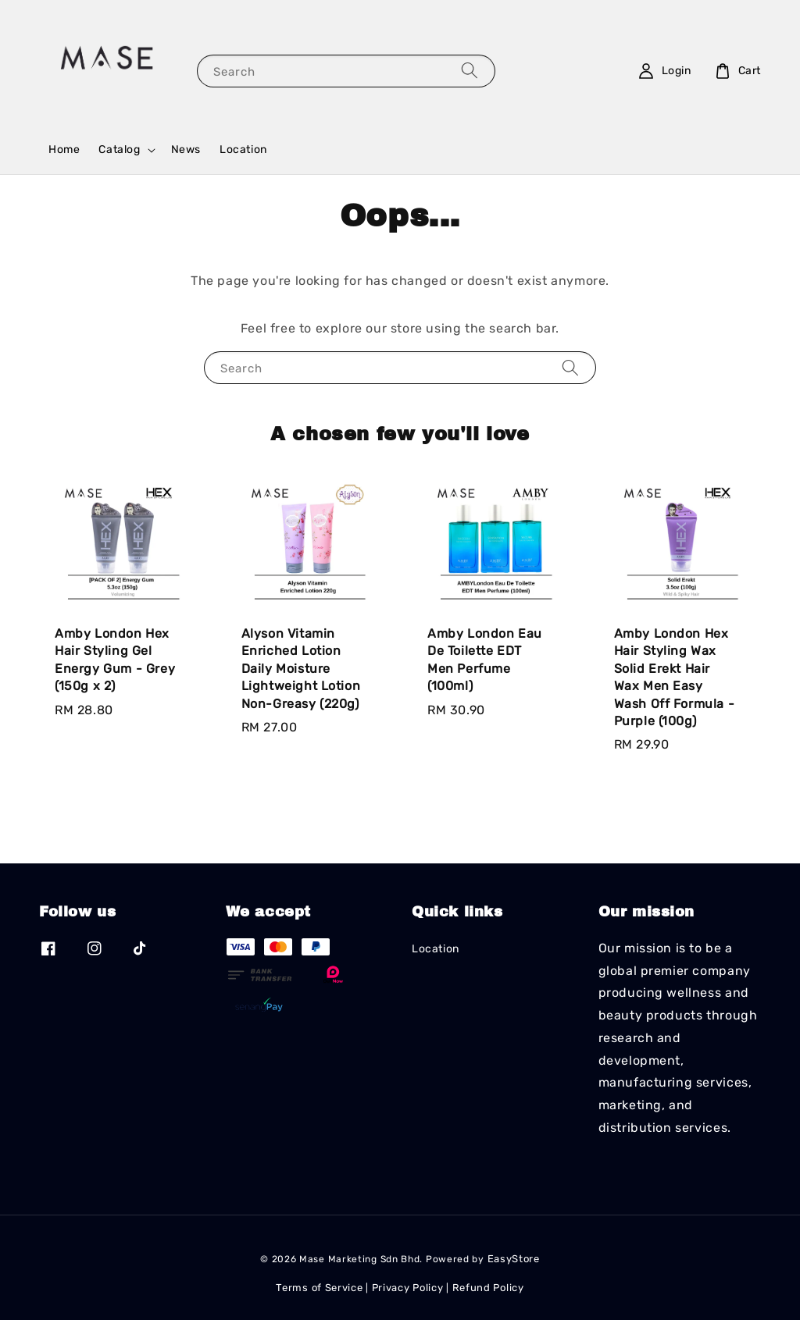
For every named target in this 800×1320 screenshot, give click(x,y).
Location (243, 149)
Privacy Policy (408, 1287)
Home (64, 149)
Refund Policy (488, 1287)
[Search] (470, 70)
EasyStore (514, 1259)
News (186, 149)
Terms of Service (319, 1287)
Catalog (119, 149)
